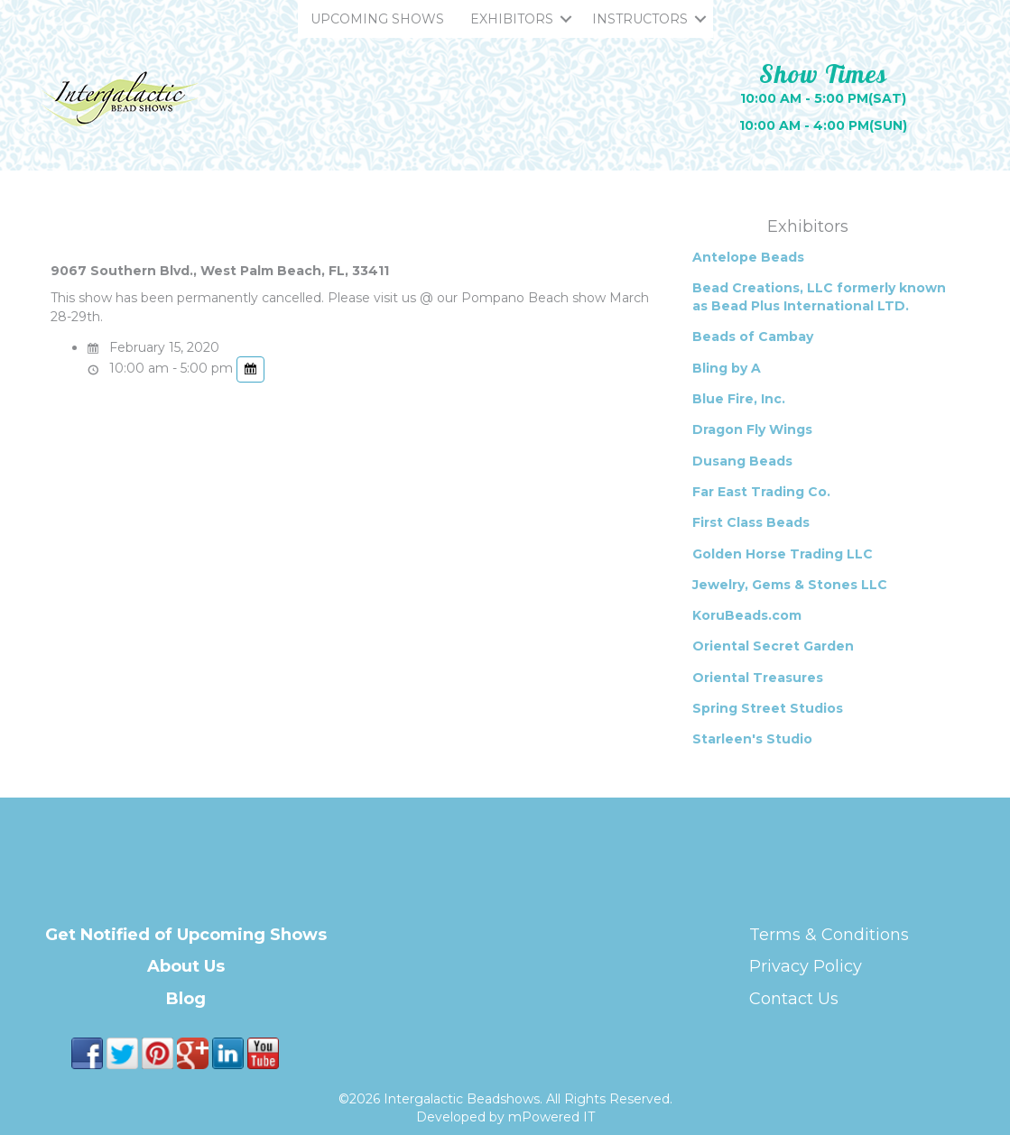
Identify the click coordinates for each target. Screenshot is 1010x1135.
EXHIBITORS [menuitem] (511, 19)
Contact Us (794, 999)
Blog (186, 999)
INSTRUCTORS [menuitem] (640, 19)
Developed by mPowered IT (505, 1117)
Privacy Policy (805, 966)
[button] (566, 19)
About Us (186, 966)
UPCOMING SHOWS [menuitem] (377, 19)
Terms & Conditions (829, 935)
